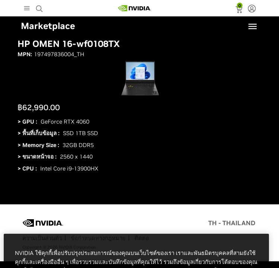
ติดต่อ (141, 238)
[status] (239, 10)
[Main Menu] (26, 9)
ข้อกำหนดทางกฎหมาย (98, 238)
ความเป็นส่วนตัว (42, 238)
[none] (251, 9)
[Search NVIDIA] (40, 6)
